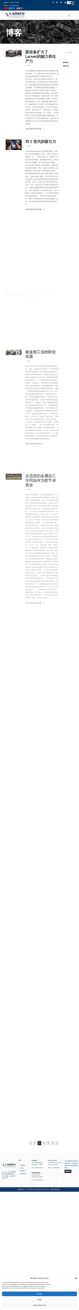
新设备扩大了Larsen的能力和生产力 (40, 56)
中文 (8, 8)
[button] (76, 1278)
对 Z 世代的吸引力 (40, 143)
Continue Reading (35, 129)
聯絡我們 (22, 1171)
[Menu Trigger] (73, 4)
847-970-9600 (15, 2)
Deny (39, 1299)
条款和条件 (23, 1173)
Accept (39, 1294)
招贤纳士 (22, 1165)
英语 (19, 8)
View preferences (39, 1305)
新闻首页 (66, 62)
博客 (28, 66)
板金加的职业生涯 (40, 443)
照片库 (22, 1168)
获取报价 (70, 2)
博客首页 (66, 66)
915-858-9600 (15, 5)
